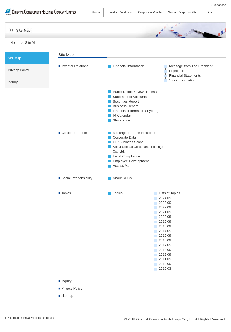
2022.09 (165, 207)
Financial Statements (185, 75)
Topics (207, 12)
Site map (13, 317)
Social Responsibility (182, 12)
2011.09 (165, 259)
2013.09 (165, 250)
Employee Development (131, 161)
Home (96, 12)
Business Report (125, 106)
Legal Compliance (126, 156)
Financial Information (128, 66)
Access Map (122, 166)
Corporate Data (124, 137)
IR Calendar (122, 115)
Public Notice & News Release (136, 92)
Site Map (14, 58)
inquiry (13, 82)
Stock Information (182, 80)
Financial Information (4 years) (136, 111)
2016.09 (165, 235)
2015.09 (165, 240)
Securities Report (126, 101)
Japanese (220, 4)
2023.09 (165, 203)
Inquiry (65, 281)
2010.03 (165, 268)
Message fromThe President (134, 133)
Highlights (176, 71)
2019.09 (165, 221)
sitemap (65, 296)
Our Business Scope (128, 142)
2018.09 (165, 226)
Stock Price (121, 120)
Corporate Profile (150, 12)
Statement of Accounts (130, 97)
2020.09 (165, 217)
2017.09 (165, 231)
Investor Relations (119, 12)
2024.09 (165, 198)
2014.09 (165, 245)
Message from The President (191, 66)
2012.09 (165, 254)
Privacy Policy (18, 70)
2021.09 (165, 212)
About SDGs (122, 178)
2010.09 (165, 264)
